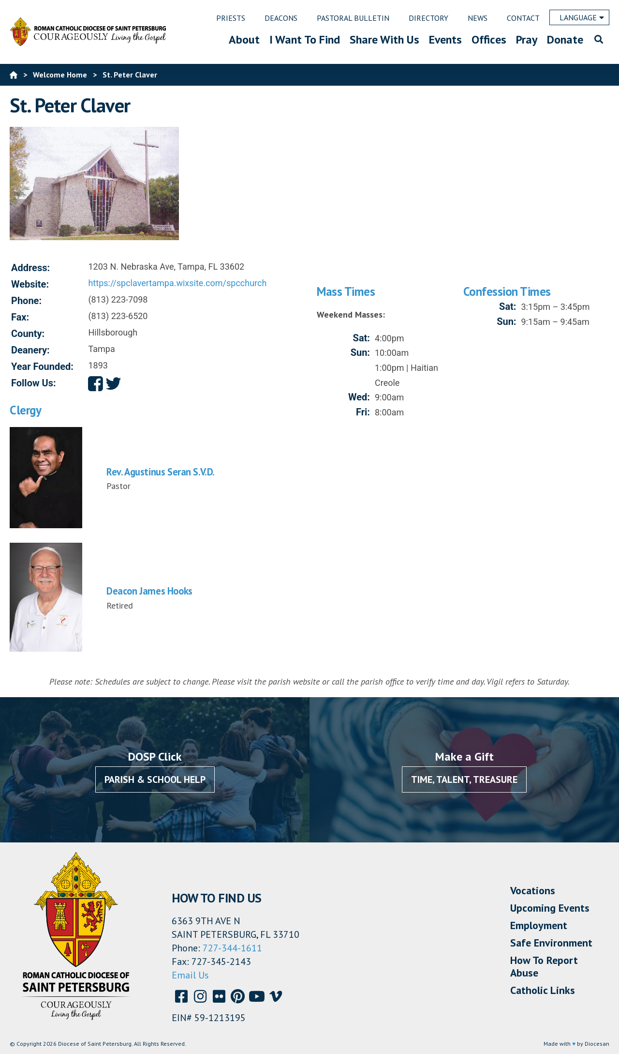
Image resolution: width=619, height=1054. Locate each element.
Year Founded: (42, 366)
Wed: (359, 397)
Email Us (190, 975)
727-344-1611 (232, 948)
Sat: (361, 338)
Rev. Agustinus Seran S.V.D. (160, 471)
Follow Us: (33, 383)
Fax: (20, 317)
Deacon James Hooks (149, 590)
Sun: (360, 352)
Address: (30, 268)
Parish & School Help (155, 779)
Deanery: (30, 350)
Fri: (363, 412)
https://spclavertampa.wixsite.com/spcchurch (177, 283)
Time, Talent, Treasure (464, 779)
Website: (30, 284)
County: (27, 333)
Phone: (26, 300)
